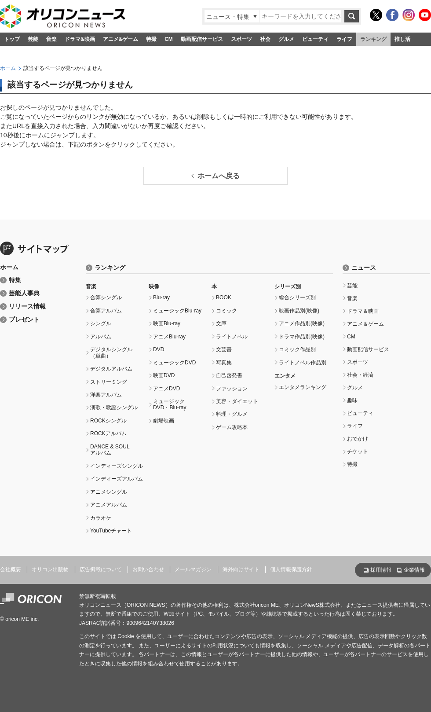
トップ (12, 39)
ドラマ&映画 (80, 39)
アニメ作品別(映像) (302, 323)
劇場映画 (163, 421)
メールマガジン (193, 569)
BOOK (223, 297)
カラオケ (100, 518)
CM (168, 39)
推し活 (402, 39)
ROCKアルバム (108, 433)
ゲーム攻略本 (232, 427)
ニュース (363, 267)
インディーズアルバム (116, 479)
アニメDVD (166, 388)
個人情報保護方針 (291, 569)
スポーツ (241, 39)
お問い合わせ (148, 569)
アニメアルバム (108, 505)
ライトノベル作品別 (302, 363)
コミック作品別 (297, 349)
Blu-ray (161, 297)
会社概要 (10, 569)
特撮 (151, 39)
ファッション (232, 388)
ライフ (344, 39)
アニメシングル (108, 492)
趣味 (352, 400)
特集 (15, 280)
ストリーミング (108, 382)
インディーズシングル (116, 466)
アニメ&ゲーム (121, 39)
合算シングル (106, 297)
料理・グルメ (232, 414)
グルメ (286, 39)
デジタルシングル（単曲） (111, 352)
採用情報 (380, 570)
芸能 (33, 39)
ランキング (373, 39)
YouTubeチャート (111, 531)
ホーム (8, 68)
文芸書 (224, 349)
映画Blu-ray (166, 323)
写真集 (224, 363)
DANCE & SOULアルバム (110, 450)
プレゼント (24, 319)
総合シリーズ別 (297, 297)
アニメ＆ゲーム (365, 324)
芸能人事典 (24, 293)
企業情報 (414, 570)
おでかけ (357, 438)
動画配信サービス (202, 39)
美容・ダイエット (237, 401)
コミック (226, 311)
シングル (100, 323)
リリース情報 (27, 306)
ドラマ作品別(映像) (302, 337)
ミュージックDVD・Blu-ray (169, 404)
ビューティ (315, 39)
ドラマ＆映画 (363, 311)
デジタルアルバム (111, 369)
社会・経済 (360, 375)
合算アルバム (106, 311)
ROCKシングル (108, 421)
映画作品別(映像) (299, 311)
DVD (158, 349)
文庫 (221, 323)
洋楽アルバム (106, 395)
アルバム (100, 337)
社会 (265, 39)
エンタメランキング (302, 387)
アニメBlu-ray (169, 337)
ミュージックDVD (174, 363)
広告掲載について (101, 569)
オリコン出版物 (50, 569)
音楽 (51, 39)
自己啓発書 (229, 375)
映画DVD (164, 375)
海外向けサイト (241, 569)
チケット (357, 451)
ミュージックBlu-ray (177, 311)
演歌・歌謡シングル (114, 407)
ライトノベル (232, 337)
